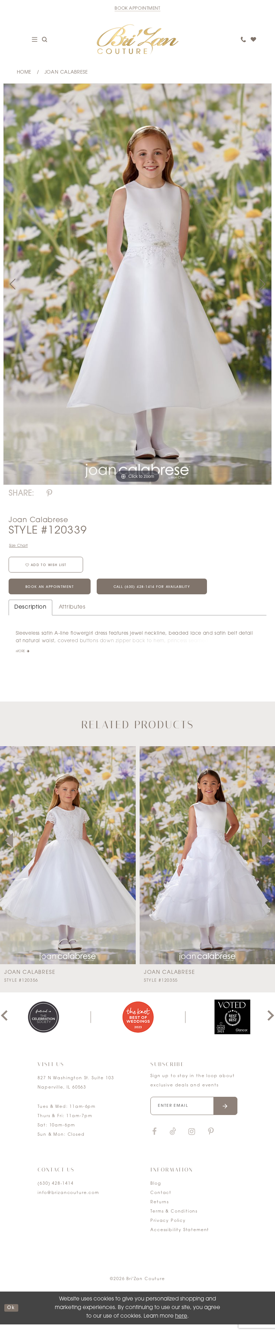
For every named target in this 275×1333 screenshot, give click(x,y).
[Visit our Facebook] (154, 1140)
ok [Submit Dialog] (12, 1316)
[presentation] (68, 864)
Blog (155, 1192)
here (181, 1325)
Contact (161, 1201)
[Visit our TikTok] (173, 1140)
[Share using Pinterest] (49, 493)
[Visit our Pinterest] (211, 1140)
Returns (159, 1211)
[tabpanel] (137, 284)
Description (30, 615)
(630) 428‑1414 (55, 1192)
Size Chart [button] (20, 546)
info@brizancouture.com (68, 1201)
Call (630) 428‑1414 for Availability (177, 594)
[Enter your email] (193, 1114)
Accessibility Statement (179, 1238)
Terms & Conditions (174, 1220)
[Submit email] (225, 1114)
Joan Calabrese (66, 72)
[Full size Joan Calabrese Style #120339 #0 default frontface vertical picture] (137, 284)
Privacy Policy (168, 1229)
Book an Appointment (56, 594)
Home (24, 72)
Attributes (72, 615)
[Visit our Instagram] (192, 1140)
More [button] (21, 660)
